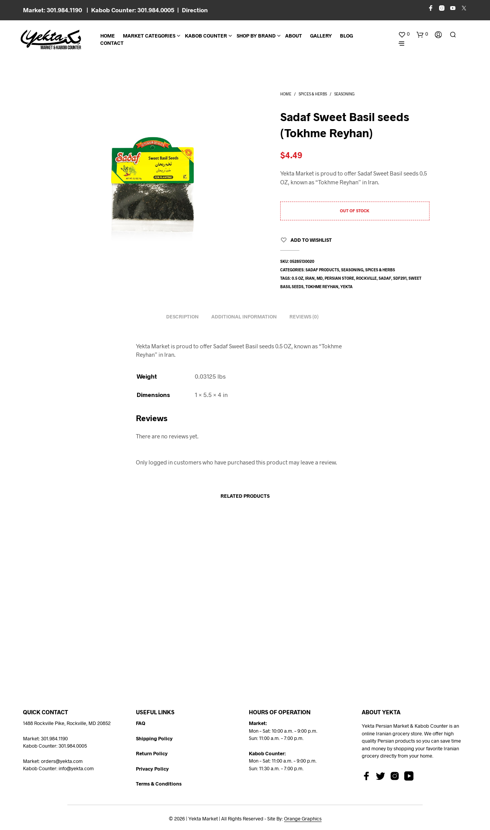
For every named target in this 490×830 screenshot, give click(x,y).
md (320, 278)
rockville (366, 278)
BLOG (346, 36)
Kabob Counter (206, 36)
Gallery (321, 36)
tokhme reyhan (321, 286)
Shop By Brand (256, 36)
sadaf (385, 278)
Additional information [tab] (244, 316)
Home (107, 36)
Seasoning (344, 94)
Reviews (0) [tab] (303, 316)
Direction (195, 9)
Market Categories (149, 36)
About (293, 36)
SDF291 (400, 278)
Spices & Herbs (313, 94)
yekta (346, 286)
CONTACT (112, 43)
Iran (310, 278)
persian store (339, 278)
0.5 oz (297, 278)
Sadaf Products (322, 269)
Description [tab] (182, 316)
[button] (404, 34)
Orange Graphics (303, 819)
